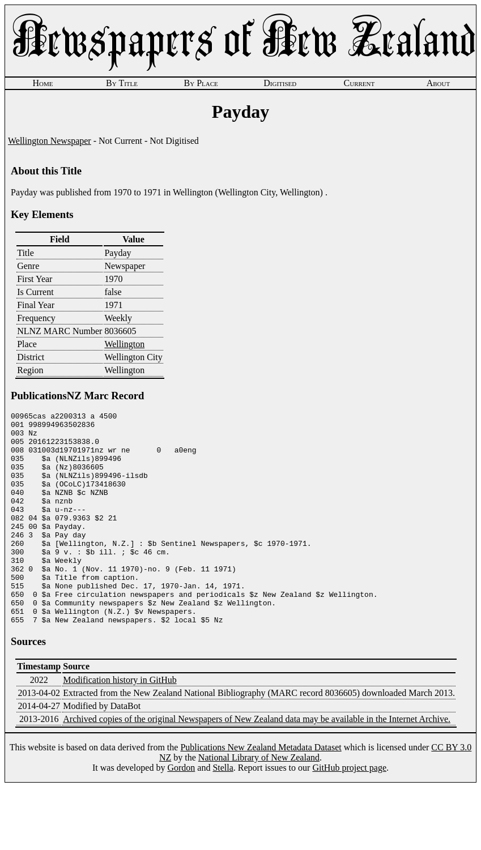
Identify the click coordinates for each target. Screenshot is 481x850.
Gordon (181, 810)
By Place (201, 83)
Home (42, 83)
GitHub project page (349, 810)
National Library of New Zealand (259, 800)
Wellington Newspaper (49, 141)
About (438, 83)
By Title (122, 83)
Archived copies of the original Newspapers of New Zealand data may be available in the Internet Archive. (256, 761)
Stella (222, 810)
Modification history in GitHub (119, 722)
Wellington (124, 344)
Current (359, 83)
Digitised (279, 83)
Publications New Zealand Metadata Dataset (260, 790)
